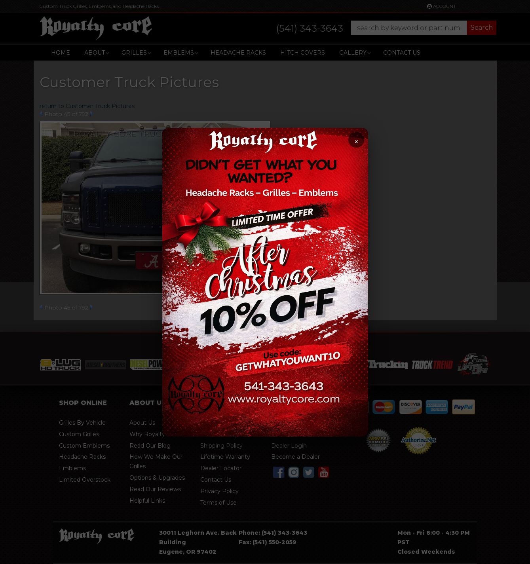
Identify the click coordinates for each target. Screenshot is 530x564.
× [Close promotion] (356, 142)
